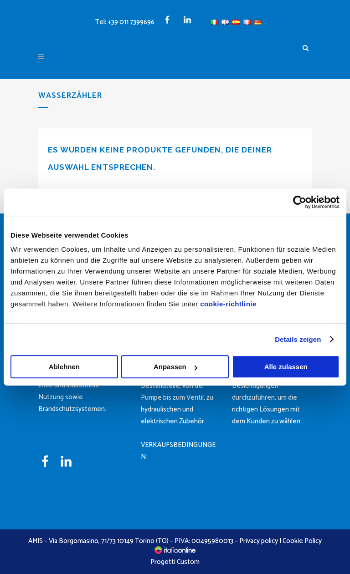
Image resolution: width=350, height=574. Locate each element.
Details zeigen (298, 339)
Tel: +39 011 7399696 (124, 22)
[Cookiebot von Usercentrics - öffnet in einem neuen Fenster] (300, 202)
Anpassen (175, 367)
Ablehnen (64, 367)
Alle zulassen (286, 367)
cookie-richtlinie (228, 304)
